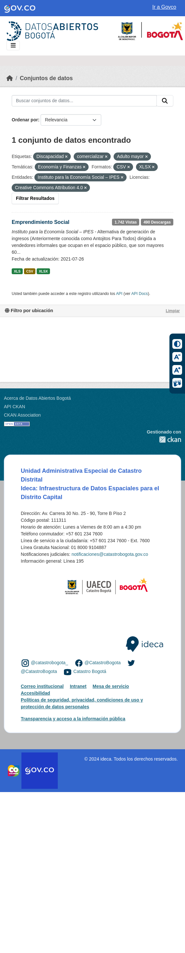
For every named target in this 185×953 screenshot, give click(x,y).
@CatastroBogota (102, 662)
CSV (29, 271)
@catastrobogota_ (49, 662)
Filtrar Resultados (35, 198)
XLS (17, 271)
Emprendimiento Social (40, 222)
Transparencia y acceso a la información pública (73, 718)
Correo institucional (42, 686)
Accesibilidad (35, 693)
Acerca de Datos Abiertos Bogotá (37, 398)
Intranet (78, 686)
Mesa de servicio (110, 686)
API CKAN (14, 406)
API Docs (139, 293)
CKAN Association (22, 415)
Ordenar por (25, 119)
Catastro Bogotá (89, 671)
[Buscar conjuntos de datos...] (84, 101)
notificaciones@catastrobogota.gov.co (109, 554)
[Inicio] (9, 78)
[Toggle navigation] (13, 45)
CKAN (164, 439)
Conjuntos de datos (46, 78)
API (119, 293)
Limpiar (173, 311)
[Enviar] (164, 101)
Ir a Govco (164, 7)
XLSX (43, 271)
